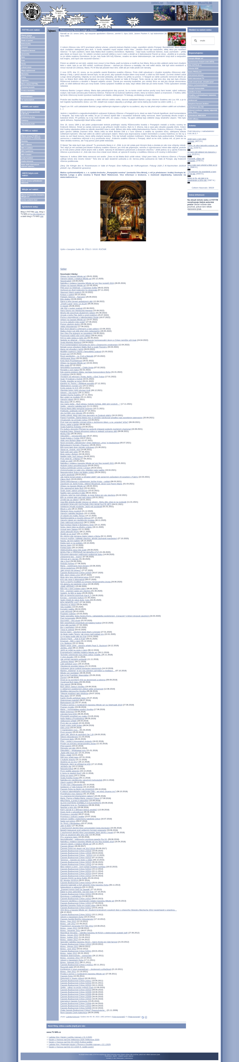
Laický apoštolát (67, 474)
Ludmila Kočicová (72, 1017)
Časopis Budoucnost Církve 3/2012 (75, 914)
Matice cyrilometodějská (197, 85)
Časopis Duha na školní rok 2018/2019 (77, 789)
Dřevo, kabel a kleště (69, 424)
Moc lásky (64, 696)
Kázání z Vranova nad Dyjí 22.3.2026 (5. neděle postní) (71, 1047)
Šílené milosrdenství (69, 737)
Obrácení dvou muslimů (70, 511)
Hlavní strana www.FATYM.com (28, 36)
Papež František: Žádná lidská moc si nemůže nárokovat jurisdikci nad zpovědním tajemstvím (101, 418)
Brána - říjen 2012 (68, 921)
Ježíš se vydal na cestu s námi (73, 650)
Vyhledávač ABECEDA (197, 115)
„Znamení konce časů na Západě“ (75, 889)
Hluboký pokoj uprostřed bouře (73, 465)
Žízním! (63, 677)
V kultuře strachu (67, 759)
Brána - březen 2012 (69, 946)
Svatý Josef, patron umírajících (73, 490)
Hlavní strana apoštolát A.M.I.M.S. (30, 113)
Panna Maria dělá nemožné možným (76, 408)
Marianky (25, 74)
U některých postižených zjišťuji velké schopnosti (81, 689)
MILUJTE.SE (205, 3)
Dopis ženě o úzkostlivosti (71, 812)
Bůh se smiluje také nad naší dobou (76, 497)
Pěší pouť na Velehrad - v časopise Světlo (78, 288)
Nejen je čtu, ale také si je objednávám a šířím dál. (197, 179)
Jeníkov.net (192, 100)
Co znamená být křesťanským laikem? (77, 796)
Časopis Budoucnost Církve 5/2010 (75, 983)
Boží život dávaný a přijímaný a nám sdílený (79, 329)
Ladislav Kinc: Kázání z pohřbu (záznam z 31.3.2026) (70, 1037)
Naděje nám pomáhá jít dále (72, 493)
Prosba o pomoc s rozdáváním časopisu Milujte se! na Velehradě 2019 (91, 705)
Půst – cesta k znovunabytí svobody (76, 741)
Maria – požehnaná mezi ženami (74, 566)
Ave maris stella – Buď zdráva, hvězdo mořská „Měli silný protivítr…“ (90, 404)
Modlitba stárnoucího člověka (73, 691)
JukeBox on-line (194, 92)
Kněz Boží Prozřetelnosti (71, 361)
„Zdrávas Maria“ (67, 661)
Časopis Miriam (67, 846)
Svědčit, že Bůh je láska (70, 593)
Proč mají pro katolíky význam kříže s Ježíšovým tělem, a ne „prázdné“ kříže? (94, 422)
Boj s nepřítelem (67, 627)
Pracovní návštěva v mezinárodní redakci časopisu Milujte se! (87, 901)
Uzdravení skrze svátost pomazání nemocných (80, 668)
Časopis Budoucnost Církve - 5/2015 (76, 855)
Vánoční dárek (66, 399)
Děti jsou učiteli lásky (69, 757)
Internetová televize (196, 75)
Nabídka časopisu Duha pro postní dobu (78, 905)
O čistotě (64, 306)
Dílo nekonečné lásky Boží (72, 488)
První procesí (66, 732)
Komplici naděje (67, 609)
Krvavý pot (65, 354)
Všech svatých (66, 782)
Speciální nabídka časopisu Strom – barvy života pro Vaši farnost (88, 942)
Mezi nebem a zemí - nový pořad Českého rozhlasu (82, 867)
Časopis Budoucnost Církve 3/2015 (75, 862)
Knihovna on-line (28, 117)
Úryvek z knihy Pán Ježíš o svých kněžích (78, 315)
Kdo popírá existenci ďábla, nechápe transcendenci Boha (85, 372)
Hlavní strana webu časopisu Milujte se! (32, 196)
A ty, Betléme (66, 643)
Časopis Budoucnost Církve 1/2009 (75, 1003)
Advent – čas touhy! (69, 392)
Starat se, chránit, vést (70, 449)
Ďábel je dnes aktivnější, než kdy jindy (77, 892)
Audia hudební (27, 158)
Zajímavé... (25, 80)
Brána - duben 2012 (69, 939)
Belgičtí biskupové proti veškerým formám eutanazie (83, 830)
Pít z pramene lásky (69, 837)
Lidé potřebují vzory (68, 664)
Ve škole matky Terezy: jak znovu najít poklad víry (82, 634)
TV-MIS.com (173, 3)
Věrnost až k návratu (69, 559)
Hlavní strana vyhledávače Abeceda (31, 182)
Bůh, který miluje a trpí (70, 575)
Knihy (23, 77)
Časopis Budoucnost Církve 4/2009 (75, 994)
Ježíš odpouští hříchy (69, 531)
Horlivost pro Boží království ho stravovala (78, 290)
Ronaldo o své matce (69, 370)
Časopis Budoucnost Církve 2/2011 (75, 980)
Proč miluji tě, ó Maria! (70, 459)
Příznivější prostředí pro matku (73, 716)
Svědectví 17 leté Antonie (71, 787)
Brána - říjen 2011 (68, 971)
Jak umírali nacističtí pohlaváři (73, 659)
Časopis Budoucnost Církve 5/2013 (75, 882)
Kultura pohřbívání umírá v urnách (75, 468)
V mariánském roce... (69, 730)
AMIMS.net (157, 3)
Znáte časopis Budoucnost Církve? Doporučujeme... (83, 1010)
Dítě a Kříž (65, 727)
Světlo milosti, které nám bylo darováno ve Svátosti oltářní (85, 415)
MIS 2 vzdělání (27, 148)
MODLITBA (65, 433)
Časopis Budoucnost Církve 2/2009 (75, 996)
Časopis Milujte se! (195, 58)
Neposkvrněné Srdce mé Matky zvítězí (77, 472)
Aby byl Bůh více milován (71, 413)
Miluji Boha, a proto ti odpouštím (74, 800)
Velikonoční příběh (68, 721)
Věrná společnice (67, 568)
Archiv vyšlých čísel (29, 200)
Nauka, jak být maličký (70, 541)
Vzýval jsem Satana (69, 529)
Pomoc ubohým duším (70, 324)
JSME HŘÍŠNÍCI (67, 586)
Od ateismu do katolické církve (73, 584)
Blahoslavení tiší (67, 702)
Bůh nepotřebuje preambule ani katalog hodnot (80, 623)
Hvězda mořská (67, 563)
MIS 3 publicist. (27, 151)
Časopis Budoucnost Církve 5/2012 (75, 908)
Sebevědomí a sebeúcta (71, 887)
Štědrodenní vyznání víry (71, 386)
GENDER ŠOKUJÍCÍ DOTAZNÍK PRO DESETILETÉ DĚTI (85, 504)
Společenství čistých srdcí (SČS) (201, 62)
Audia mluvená (27, 161)
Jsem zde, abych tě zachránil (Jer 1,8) (77, 734)
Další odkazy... (194, 119)
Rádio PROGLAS (195, 72)
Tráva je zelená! (67, 629)
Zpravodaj (25, 54)
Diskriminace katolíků (69, 700)
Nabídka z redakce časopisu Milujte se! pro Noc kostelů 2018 (87, 841)
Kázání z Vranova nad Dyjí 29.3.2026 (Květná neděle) (70, 1042)
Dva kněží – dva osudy (70, 620)
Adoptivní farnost (28, 50)
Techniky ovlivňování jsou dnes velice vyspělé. (80, 655)
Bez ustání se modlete (70, 397)
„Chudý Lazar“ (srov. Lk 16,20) (73, 304)
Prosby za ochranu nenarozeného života (78, 743)
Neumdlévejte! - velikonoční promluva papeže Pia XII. (83, 839)
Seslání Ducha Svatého (70, 395)
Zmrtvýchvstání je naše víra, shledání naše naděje (82, 470)
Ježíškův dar (65, 766)
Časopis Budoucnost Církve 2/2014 (75, 876)
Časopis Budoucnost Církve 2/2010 (75, 999)
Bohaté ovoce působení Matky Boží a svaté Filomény (83, 347)
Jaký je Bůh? (65, 825)
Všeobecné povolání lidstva (72, 666)
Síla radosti (65, 684)
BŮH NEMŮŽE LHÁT (69, 602)
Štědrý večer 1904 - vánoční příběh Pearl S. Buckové (83, 645)
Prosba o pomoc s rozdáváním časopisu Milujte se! (82, 974)
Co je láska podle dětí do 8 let (73, 636)
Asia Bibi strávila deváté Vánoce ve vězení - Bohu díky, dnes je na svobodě (93, 502)
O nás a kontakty (28, 90)
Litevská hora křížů (68, 714)
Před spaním (65, 746)
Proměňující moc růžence (71, 794)
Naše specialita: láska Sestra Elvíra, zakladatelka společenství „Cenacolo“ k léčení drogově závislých (104, 616)
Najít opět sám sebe (69, 452)
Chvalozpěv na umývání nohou (73, 420)
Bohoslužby (26, 44)
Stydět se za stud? (68, 534)
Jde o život (65, 561)
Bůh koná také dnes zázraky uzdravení (77, 447)
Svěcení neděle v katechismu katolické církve (80, 819)
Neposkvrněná (66, 769)
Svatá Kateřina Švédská (70, 427)
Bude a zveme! (27, 40)
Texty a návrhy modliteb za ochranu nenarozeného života (85, 582)
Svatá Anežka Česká (69, 778)
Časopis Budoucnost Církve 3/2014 (75, 873)
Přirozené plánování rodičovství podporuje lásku (81, 554)
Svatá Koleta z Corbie (69, 438)
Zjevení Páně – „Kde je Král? (73, 639)
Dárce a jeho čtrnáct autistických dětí (76, 301)
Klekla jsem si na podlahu (71, 543)
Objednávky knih (28, 124)
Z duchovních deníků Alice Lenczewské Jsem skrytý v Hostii (86, 832)
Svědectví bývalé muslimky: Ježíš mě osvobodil (81, 506)
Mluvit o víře (65, 509)
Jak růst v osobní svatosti (71, 308)
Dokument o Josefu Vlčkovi (72, 978)
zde (36, 212)
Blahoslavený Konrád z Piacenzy (74, 445)
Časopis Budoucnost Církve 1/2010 (75, 1006)
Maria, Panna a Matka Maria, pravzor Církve (79, 798)
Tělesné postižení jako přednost (74, 693)
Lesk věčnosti (66, 611)
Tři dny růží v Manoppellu (71, 784)
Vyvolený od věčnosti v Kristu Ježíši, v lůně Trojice (82, 376)
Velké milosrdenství (68, 326)
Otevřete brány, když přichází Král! (75, 390)
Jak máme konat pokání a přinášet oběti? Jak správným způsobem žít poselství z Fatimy (99, 477)
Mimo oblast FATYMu (29, 84)
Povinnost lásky (67, 739)
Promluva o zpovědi (69, 814)
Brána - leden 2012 (68, 953)
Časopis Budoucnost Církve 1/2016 (75, 853)
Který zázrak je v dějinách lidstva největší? (78, 810)
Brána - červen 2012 (69, 935)
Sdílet (63, 269)
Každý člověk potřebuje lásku (73, 698)
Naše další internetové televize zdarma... (30, 165)
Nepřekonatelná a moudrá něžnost (75, 518)
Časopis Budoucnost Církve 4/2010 (75, 985)
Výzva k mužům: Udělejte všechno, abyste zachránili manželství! (88, 538)
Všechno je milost (68, 604)
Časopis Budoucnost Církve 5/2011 (75, 951)
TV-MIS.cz (189, 3)
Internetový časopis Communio (73, 1001)
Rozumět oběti (66, 967)
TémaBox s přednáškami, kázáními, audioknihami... (202, 96)
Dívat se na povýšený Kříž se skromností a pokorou (82, 680)
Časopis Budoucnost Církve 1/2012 (75, 944)
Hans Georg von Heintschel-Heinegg (76, 310)
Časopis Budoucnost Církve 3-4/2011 (76, 965)
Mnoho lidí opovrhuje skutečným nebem (77, 313)
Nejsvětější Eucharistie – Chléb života (76, 367)
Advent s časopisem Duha (71, 917)
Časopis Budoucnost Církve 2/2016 (75, 851)
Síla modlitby (65, 607)
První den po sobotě (69, 723)
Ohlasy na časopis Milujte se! (73, 276)
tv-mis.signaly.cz (37, 214)
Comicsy (24, 120)
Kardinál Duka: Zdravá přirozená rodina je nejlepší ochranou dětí (88, 431)
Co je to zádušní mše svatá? (72, 322)
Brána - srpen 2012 (68, 928)
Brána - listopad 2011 (69, 962)
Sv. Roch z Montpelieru (70, 823)
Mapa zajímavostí (28, 70)
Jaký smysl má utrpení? (70, 570)
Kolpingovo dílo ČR (196, 107)
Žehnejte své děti (67, 748)
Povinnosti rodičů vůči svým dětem (75, 335)
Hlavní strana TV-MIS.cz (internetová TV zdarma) (30, 137)
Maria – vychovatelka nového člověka (76, 709)
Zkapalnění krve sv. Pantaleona (74, 805)
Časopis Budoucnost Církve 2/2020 (75, 572)
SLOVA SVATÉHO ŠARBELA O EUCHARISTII (80, 803)
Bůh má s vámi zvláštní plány (73, 588)
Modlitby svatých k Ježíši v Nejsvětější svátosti (80, 351)
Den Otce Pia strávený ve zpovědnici (76, 333)
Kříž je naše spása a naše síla (73, 338)
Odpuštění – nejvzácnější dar (73, 436)
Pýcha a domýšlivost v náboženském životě (79, 317)
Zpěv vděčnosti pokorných (71, 522)
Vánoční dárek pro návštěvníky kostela (77, 520)
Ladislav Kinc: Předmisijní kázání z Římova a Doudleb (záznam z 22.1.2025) (80, 1044)
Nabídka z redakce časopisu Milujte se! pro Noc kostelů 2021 (87, 463)
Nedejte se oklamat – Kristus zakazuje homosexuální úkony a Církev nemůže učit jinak (98, 340)
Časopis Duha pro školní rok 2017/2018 (77, 848)
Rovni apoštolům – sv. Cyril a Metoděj (76, 356)
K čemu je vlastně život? (71, 773)
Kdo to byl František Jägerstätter (74, 675)
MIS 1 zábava (26, 144)
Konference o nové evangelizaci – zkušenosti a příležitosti (85, 969)
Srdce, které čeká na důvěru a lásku (76, 527)
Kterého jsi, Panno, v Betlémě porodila (77, 383)
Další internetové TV (196, 78)
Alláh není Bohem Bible (70, 440)
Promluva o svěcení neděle (72, 816)
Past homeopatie (67, 618)
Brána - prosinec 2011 (70, 958)
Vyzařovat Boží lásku (69, 682)
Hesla (23, 64)
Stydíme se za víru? (69, 762)
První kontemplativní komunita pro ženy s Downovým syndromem (89, 345)
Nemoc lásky (65, 545)
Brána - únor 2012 (68, 949)
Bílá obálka (65, 299)
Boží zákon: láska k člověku (72, 686)
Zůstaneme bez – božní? (71, 557)
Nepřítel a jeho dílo (68, 807)
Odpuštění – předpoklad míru (73, 750)
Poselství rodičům (68, 614)
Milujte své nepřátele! (69, 673)
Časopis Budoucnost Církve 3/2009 (75, 992)
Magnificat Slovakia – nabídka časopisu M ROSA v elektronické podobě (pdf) (94, 933)
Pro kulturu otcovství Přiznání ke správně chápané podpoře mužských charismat (95, 429)
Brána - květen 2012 (69, 937)
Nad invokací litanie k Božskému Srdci (77, 525)
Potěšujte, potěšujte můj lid (72, 411)
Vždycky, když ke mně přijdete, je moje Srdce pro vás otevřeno (87, 495)
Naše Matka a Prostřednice (72, 718)
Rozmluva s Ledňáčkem (70, 896)
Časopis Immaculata (196, 88)
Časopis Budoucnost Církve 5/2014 (75, 869)
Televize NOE (193, 68)
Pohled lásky (65, 547)
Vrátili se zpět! (66, 461)
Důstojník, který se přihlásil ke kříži (75, 764)
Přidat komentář (134, 1017)
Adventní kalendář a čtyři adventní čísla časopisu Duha (84, 885)
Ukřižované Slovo (68, 358)
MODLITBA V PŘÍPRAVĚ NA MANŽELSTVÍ (79, 552)
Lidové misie (26, 67)
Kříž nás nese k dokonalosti (72, 579)
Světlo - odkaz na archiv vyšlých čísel (76, 987)
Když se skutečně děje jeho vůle (74, 835)
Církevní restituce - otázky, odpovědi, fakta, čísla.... (203, 111)
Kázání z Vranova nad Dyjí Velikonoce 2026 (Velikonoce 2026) (74, 1040)
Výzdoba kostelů (27, 87)
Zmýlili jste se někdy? (69, 500)
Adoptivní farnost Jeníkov (198, 104)
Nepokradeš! (65, 281)
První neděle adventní (69, 771)
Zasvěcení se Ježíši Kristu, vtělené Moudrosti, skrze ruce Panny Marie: (91, 484)
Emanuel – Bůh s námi (70, 641)
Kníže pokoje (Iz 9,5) (69, 388)
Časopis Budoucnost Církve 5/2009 (75, 1008)
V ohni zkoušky (66, 657)
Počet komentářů (118, 1017)
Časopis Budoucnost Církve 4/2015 (75, 857)
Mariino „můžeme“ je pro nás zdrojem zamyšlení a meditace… (87, 671)
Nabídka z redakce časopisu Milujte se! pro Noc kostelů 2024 (87, 283)
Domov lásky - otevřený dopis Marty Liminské (80, 632)
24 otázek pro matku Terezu (72, 516)
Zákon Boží (65, 479)
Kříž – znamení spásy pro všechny (75, 591)
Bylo (23, 57)
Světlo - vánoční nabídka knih (73, 406)
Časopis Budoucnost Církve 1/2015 (75, 864)
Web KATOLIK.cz (195, 65)
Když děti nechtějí (68, 625)
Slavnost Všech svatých (70, 292)
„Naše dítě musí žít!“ (69, 753)
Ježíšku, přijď (66, 648)
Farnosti (24, 47)
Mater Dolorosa (67, 712)
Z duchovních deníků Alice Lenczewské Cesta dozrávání (85, 828)
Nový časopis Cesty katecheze (73, 1012)
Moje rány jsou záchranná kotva (74, 577)
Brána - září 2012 (67, 924)
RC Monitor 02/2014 (69, 880)
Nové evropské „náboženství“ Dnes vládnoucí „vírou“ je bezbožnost (89, 443)
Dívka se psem (66, 775)
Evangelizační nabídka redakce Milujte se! (78, 652)
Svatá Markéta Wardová (70, 342)
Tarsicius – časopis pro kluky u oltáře (76, 860)
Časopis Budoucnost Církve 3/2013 (75, 894)
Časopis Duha (66, 976)
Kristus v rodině (67, 294)
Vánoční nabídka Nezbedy (72, 513)
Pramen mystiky (67, 707)
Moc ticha (64, 402)
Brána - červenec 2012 (70, 930)
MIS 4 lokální (26, 154)
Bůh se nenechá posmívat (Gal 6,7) (75, 595)
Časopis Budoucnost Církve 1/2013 (75, 903)
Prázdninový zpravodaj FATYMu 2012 (76, 926)
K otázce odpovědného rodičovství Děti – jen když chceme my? (88, 791)
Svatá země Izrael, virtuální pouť (201, 82)
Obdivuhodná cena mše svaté (73, 550)
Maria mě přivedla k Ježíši (71, 349)
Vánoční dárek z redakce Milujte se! (76, 278)
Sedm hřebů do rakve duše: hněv (75, 600)
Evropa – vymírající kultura (72, 598)
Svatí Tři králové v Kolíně (71, 379)
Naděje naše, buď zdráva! (71, 456)
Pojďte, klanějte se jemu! (71, 381)
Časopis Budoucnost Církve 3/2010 (75, 990)
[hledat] (202, 41)
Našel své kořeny (67, 821)
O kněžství (65, 374)
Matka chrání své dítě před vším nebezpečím (80, 331)
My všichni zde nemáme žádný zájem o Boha (80, 536)
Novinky (24, 141)
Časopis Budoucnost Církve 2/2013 (75, 898)
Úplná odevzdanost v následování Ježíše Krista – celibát (85, 481)
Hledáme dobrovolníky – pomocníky (76, 955)
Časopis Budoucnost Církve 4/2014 (75, 871)
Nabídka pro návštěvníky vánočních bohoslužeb (81, 780)
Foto (23, 60)
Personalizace (26, 96)
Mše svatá (64, 365)
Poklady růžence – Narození (72, 297)
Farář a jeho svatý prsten (71, 725)
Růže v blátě (65, 755)
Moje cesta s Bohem (69, 454)
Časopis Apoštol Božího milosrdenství (76, 919)
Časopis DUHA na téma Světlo (73, 878)
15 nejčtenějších (27, 100)
